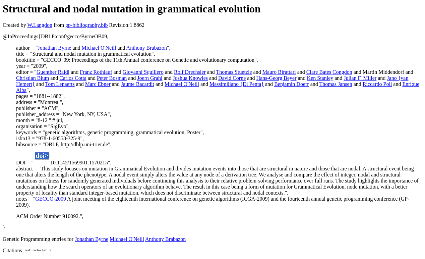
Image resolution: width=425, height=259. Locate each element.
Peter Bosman (112, 78)
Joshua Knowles (190, 78)
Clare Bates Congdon (329, 72)
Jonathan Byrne (54, 48)
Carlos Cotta (72, 78)
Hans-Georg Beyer (276, 78)
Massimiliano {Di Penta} (236, 84)
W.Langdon (39, 25)
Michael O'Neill (99, 48)
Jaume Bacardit (137, 84)
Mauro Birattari (279, 72)
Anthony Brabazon (146, 48)
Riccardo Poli (377, 84)
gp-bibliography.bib (86, 25)
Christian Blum (32, 78)
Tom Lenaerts (59, 84)
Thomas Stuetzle (234, 72)
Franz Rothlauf (96, 72)
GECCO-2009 (50, 199)
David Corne (232, 78)
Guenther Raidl (53, 72)
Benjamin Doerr (291, 84)
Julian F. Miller (360, 78)
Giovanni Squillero (143, 72)
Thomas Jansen (335, 84)
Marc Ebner (98, 84)
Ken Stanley (320, 78)
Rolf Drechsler (190, 72)
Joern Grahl (149, 78)
